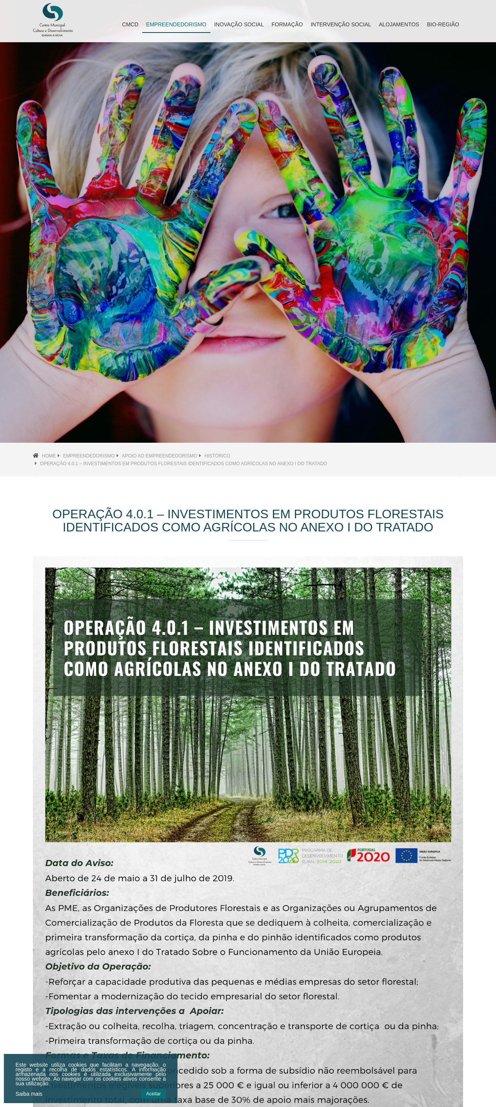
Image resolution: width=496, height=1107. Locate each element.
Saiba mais (29, 1094)
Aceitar (153, 1094)
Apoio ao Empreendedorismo (159, 456)
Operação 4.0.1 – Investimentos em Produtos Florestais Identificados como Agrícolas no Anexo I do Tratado (183, 463)
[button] (37, 221)
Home (49, 456)
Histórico (217, 456)
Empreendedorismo (89, 456)
